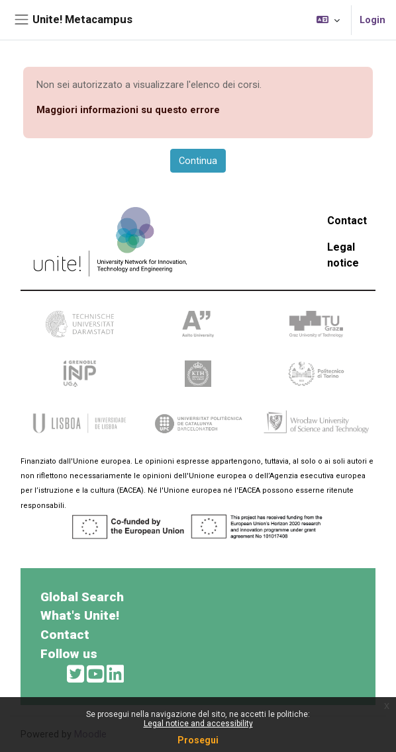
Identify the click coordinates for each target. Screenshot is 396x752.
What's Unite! (79, 615)
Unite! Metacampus (82, 19)
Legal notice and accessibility (198, 723)
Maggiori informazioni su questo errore (128, 110)
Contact (347, 220)
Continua (198, 161)
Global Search (82, 597)
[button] (328, 20)
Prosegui (198, 740)
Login (372, 20)
